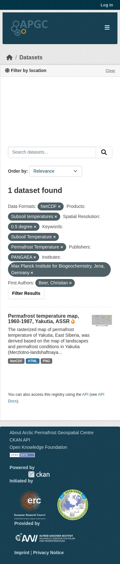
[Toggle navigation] (107, 27)
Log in (107, 5)
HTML (32, 361)
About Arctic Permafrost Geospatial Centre (52, 432)
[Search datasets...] (52, 152)
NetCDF (16, 361)
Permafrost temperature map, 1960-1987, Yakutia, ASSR (43, 318)
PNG (46, 361)
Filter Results (26, 293)
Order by (17, 171)
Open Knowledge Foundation (38, 447)
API (85, 394)
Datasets (31, 57)
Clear (110, 71)
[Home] (9, 57)
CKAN (39, 474)
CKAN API (20, 439)
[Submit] (104, 152)
